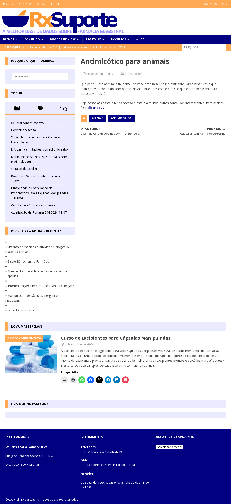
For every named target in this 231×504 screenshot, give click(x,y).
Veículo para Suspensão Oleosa (33, 205)
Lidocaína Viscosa (23, 130)
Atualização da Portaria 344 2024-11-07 (39, 212)
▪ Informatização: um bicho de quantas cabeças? (39, 286)
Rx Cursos (118, 39)
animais (97, 118)
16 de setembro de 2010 (102, 74)
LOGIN (55, 3)
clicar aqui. (96, 108)
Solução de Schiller (24, 169)
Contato (25, 3)
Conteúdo (32, 39)
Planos (8, 3)
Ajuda (41, 3)
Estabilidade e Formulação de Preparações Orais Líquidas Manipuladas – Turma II (39, 193)
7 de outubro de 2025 (79, 344)
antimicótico (121, 118)
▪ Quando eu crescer (19, 310)
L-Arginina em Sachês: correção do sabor (40, 149)
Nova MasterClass (27, 326)
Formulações (133, 74)
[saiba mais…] (148, 365)
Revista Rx (93, 39)
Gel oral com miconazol (27, 123)
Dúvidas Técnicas (63, 39)
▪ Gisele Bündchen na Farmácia (27, 261)
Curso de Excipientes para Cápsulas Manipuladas (115, 338)
